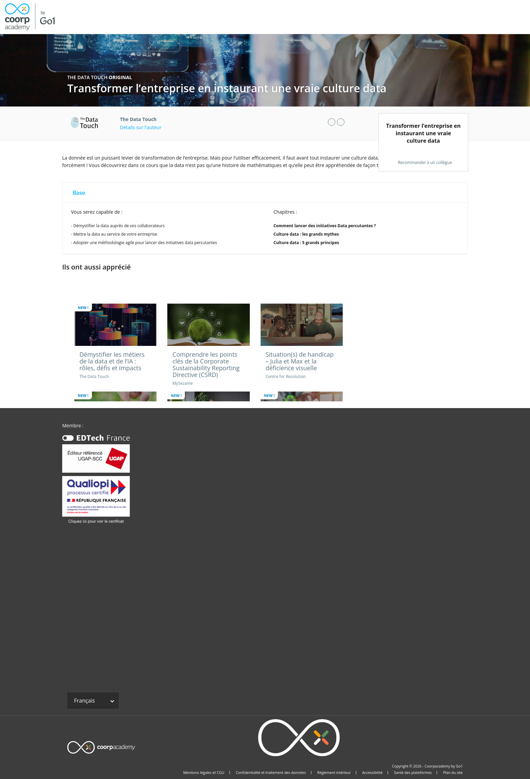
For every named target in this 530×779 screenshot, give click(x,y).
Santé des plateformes (413, 772)
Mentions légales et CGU (203, 772)
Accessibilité (372, 772)
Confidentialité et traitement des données (271, 772)
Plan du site (453, 772)
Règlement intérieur (334, 772)
